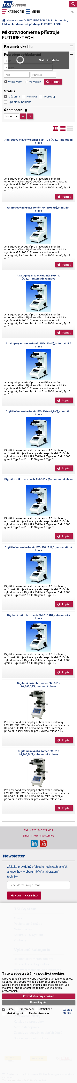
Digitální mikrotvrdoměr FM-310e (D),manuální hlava (38, 479)
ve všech (35, 81)
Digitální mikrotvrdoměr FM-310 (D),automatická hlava (38, 617)
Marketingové (15, 1013)
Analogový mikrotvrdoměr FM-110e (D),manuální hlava (38, 209)
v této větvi (15, 81)
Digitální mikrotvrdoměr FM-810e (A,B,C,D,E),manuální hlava (38, 685)
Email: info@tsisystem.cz (38, 835)
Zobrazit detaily (68, 1011)
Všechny (14, 96)
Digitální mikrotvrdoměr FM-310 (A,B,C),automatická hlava (38, 549)
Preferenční (27, 1008)
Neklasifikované (39, 1013)
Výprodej (49, 96)
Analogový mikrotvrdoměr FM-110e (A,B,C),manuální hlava (39, 141)
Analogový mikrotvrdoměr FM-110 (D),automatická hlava (38, 345)
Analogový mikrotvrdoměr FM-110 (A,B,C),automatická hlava (39, 277)
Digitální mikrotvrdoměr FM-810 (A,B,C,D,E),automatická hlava (38, 753)
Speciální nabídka (20, 101)
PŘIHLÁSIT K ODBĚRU (24, 895)
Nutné (10, 1008)
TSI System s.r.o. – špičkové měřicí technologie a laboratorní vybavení (14, 4)
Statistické (45, 1008)
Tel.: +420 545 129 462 (38, 830)
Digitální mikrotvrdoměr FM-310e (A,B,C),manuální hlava (38, 413)
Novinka (31, 96)
